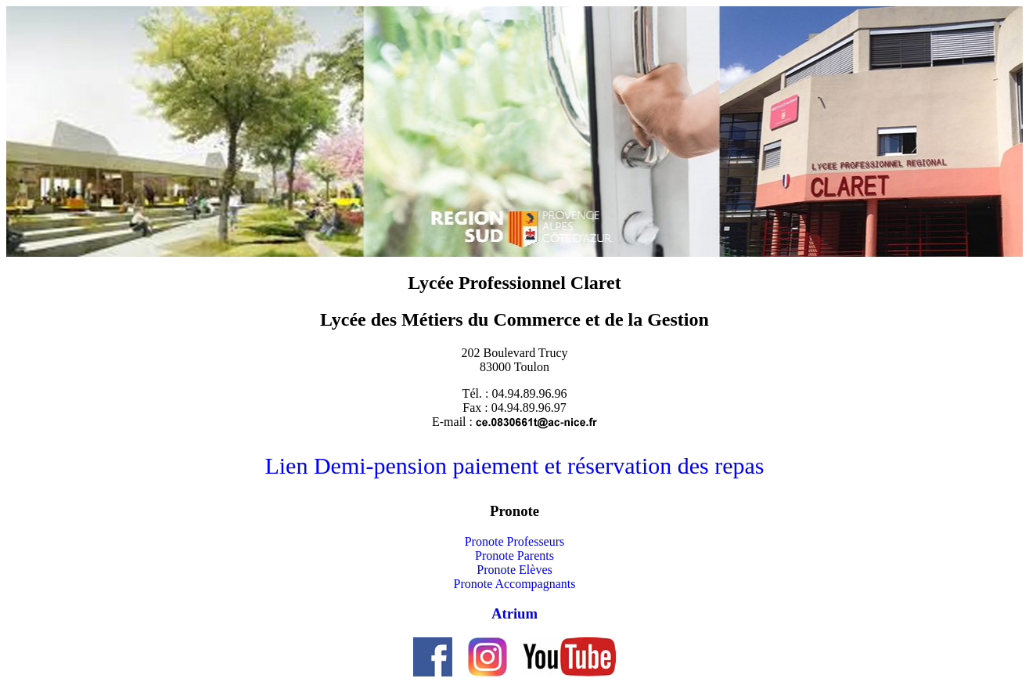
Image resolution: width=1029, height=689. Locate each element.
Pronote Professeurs (515, 541)
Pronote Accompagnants (515, 583)
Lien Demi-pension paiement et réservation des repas (514, 465)
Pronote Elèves (514, 569)
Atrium (514, 613)
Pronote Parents (514, 555)
